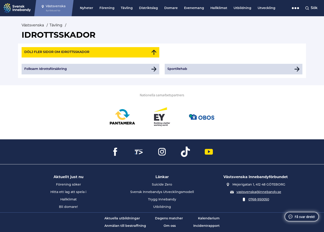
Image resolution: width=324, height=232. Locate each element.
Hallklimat (218, 8)
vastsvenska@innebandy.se (258, 192)
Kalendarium (209, 218)
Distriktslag (148, 8)
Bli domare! (68, 207)
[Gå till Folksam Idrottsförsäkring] (90, 69)
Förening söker (68, 184)
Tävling (127, 8)
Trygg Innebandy (162, 199)
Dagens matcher (169, 218)
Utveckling (266, 8)
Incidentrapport (206, 226)
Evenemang (194, 8)
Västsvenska (33, 25)
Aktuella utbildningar (122, 218)
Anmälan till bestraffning (125, 226)
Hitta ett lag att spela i (68, 192)
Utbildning (242, 8)
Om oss (170, 226)
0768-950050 (258, 199)
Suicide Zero (162, 184)
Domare (171, 8)
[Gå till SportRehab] (233, 69)
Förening (107, 8)
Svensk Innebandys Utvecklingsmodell (162, 192)
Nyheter (86, 8)
